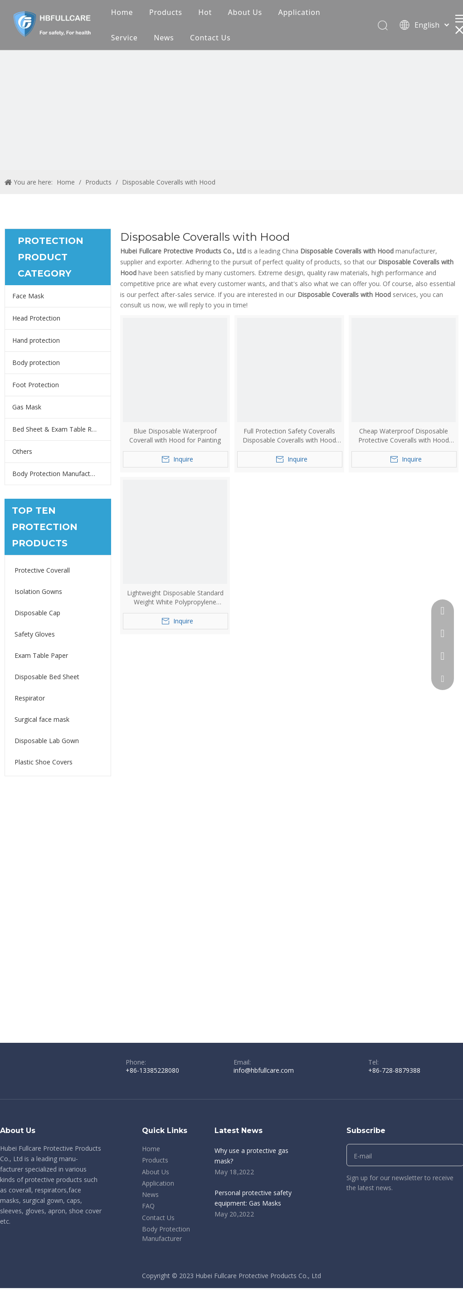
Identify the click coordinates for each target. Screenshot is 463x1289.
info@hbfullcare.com (264, 1070)
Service (124, 38)
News (164, 38)
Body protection (36, 362)
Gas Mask (26, 407)
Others (22, 451)
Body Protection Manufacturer (57, 473)
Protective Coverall (42, 570)
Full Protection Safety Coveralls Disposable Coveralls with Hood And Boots (289, 436)
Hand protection (36, 340)
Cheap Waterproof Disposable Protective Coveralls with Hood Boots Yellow (403, 436)
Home (122, 12)
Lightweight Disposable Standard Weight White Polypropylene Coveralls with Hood (175, 598)
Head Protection (36, 318)
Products (165, 12)
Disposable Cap (37, 612)
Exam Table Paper (41, 655)
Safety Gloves (35, 634)
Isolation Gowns (38, 591)
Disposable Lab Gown (47, 740)
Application (299, 12)
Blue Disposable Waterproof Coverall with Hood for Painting (175, 435)
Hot (205, 12)
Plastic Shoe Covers (44, 762)
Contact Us (210, 38)
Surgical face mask (42, 719)
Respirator (30, 698)
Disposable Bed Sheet (47, 676)
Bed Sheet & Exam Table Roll (55, 429)
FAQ (148, 1205)
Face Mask (28, 296)
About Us (245, 12)
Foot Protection (35, 384)
